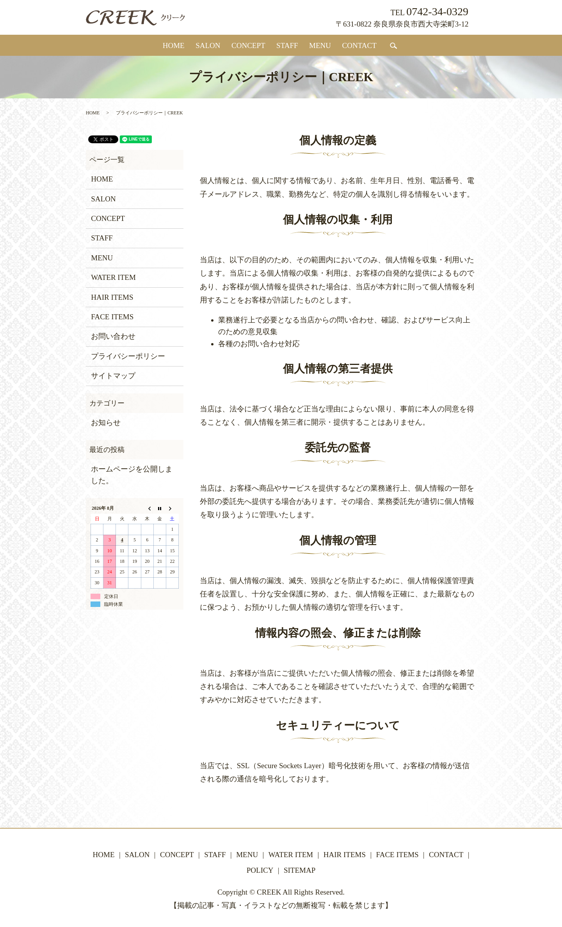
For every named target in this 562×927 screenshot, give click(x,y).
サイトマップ (113, 376)
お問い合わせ (113, 336)
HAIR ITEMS (112, 297)
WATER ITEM (113, 277)
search (393, 46)
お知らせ (106, 422)
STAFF (287, 45)
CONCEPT (248, 45)
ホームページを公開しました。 (132, 475)
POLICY (260, 870)
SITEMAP (299, 870)
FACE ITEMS (112, 317)
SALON (208, 45)
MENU (320, 45)
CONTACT (359, 45)
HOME (174, 45)
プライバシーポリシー (128, 356)
